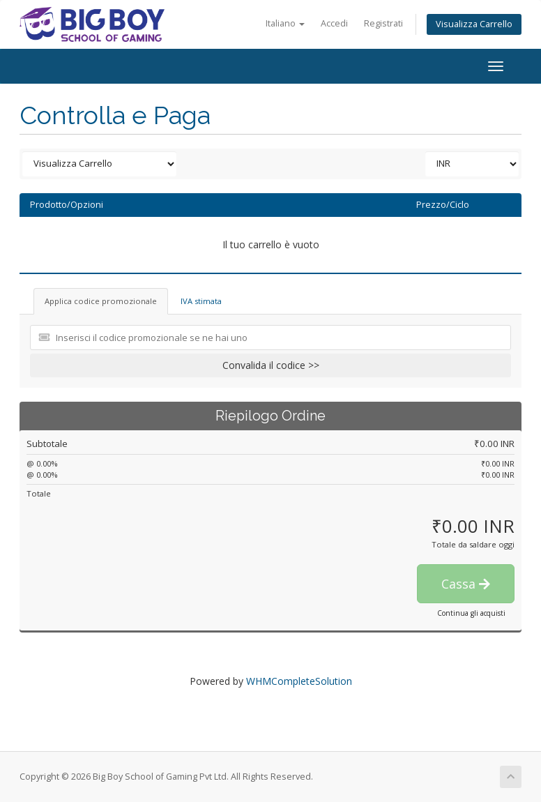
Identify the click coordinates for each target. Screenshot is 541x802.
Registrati (383, 23)
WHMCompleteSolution (299, 681)
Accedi (334, 23)
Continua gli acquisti (471, 613)
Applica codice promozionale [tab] (101, 301)
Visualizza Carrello (474, 24)
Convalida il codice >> (270, 365)
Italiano (285, 23)
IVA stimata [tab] (201, 301)
